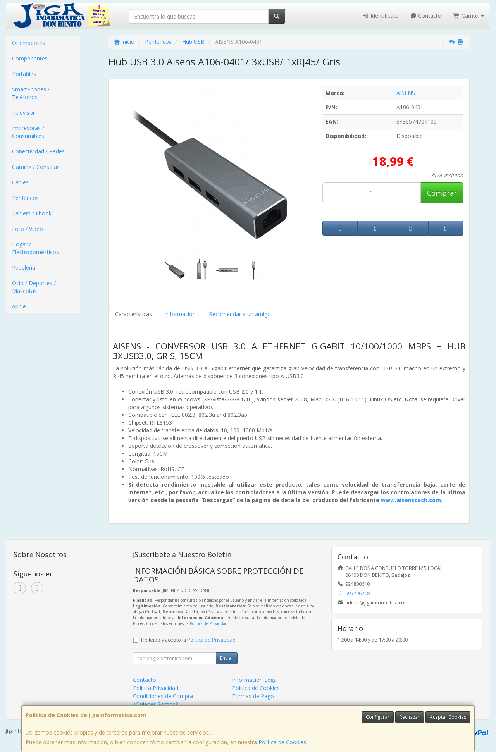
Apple (19, 306)
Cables (20, 182)
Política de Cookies (282, 742)
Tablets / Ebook (32, 213)
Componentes (30, 58)
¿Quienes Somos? (155, 704)
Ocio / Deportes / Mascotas (34, 286)
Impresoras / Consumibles (28, 131)
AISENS (405, 92)
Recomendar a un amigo (240, 314)
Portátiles (24, 73)
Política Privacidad (155, 688)
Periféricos (25, 197)
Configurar (377, 717)
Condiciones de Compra (163, 696)
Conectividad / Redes (38, 151)
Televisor (23, 112)
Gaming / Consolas (36, 166)
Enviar (226, 658)
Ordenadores (28, 42)
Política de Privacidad (208, 623)
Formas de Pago (253, 696)
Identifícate (380, 15)
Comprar (442, 193)
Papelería (23, 267)
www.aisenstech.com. (412, 500)
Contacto (426, 15)
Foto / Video (27, 228)
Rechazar (410, 717)
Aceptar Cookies (448, 717)
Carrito (468, 15)
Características (133, 314)
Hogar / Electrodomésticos (35, 248)
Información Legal (255, 679)
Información (180, 314)
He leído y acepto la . (189, 640)
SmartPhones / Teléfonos (31, 93)
